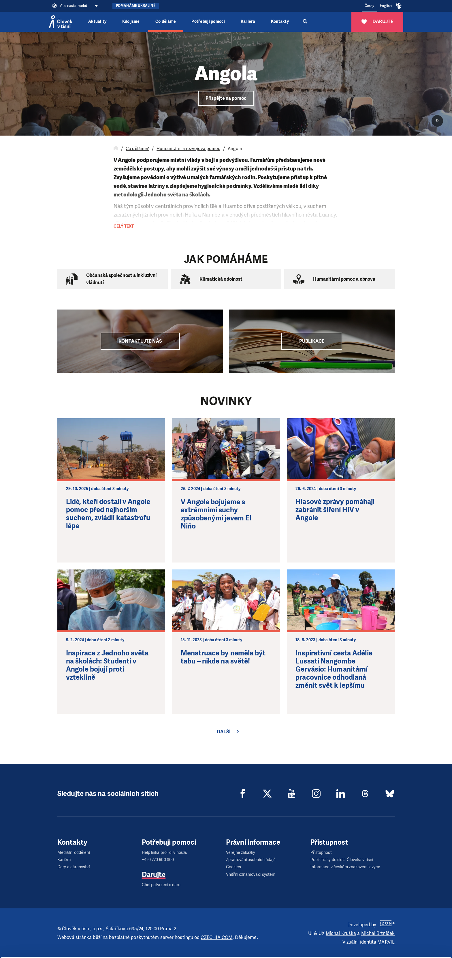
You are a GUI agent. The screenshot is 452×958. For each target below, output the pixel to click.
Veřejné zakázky (240, 852)
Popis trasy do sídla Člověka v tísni (341, 860)
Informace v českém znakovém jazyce (345, 867)
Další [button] (224, 732)
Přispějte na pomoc (226, 98)
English (386, 5)
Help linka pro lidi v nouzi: (164, 852)
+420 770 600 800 (158, 860)
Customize (404, 931)
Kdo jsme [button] (131, 21)
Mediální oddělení (73, 852)
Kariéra (248, 21)
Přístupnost (321, 852)
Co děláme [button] (165, 21)
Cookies (233, 867)
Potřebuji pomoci (208, 21)
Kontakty (280, 21)
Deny (404, 946)
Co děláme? (137, 148)
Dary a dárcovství (73, 867)
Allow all (404, 916)
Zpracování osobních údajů (251, 860)
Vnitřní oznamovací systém (251, 874)
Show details (89, 950)
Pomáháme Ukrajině (135, 5)
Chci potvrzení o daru (161, 885)
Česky (369, 5)
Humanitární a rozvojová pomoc (188, 148)
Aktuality (97, 21)
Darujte (154, 874)
